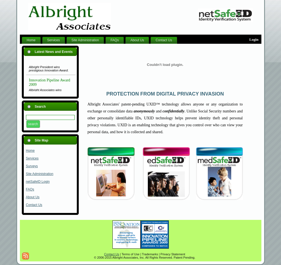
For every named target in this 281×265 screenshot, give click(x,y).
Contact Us (34, 205)
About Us (33, 197)
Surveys (32, 166)
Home (30, 151)
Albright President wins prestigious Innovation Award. (49, 69)
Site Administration (39, 174)
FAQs (30, 189)
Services (32, 158)
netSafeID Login (38, 182)
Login (253, 39)
